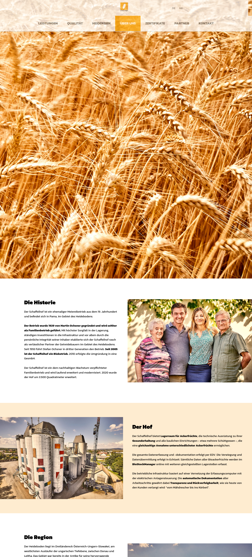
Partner (181, 23)
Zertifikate (155, 23)
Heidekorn (101, 23)
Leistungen (48, 23)
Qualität (75, 23)
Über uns (128, 23)
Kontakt (206, 23)
